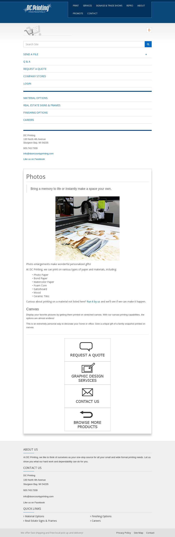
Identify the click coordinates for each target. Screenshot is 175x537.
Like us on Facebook (34, 159)
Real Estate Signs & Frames (41, 105)
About (141, 5)
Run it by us (93, 301)
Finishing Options (35, 112)
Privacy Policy (123, 532)
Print (76, 5)
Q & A (26, 61)
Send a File (86, 54)
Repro (130, 5)
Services (87, 5)
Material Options (35, 98)
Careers (28, 120)
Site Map (138, 532)
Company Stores (34, 76)
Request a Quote (34, 69)
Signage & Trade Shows (109, 5)
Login (27, 83)
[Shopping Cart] (87, 29)
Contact (92, 13)
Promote (78, 13)
